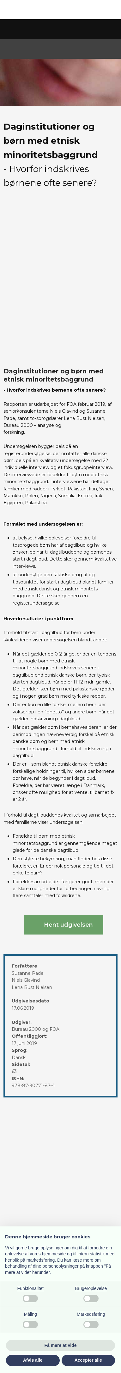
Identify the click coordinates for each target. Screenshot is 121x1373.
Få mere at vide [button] (61, 1345)
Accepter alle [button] (88, 1360)
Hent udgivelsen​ (68, 924)
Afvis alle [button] (32, 1360)
